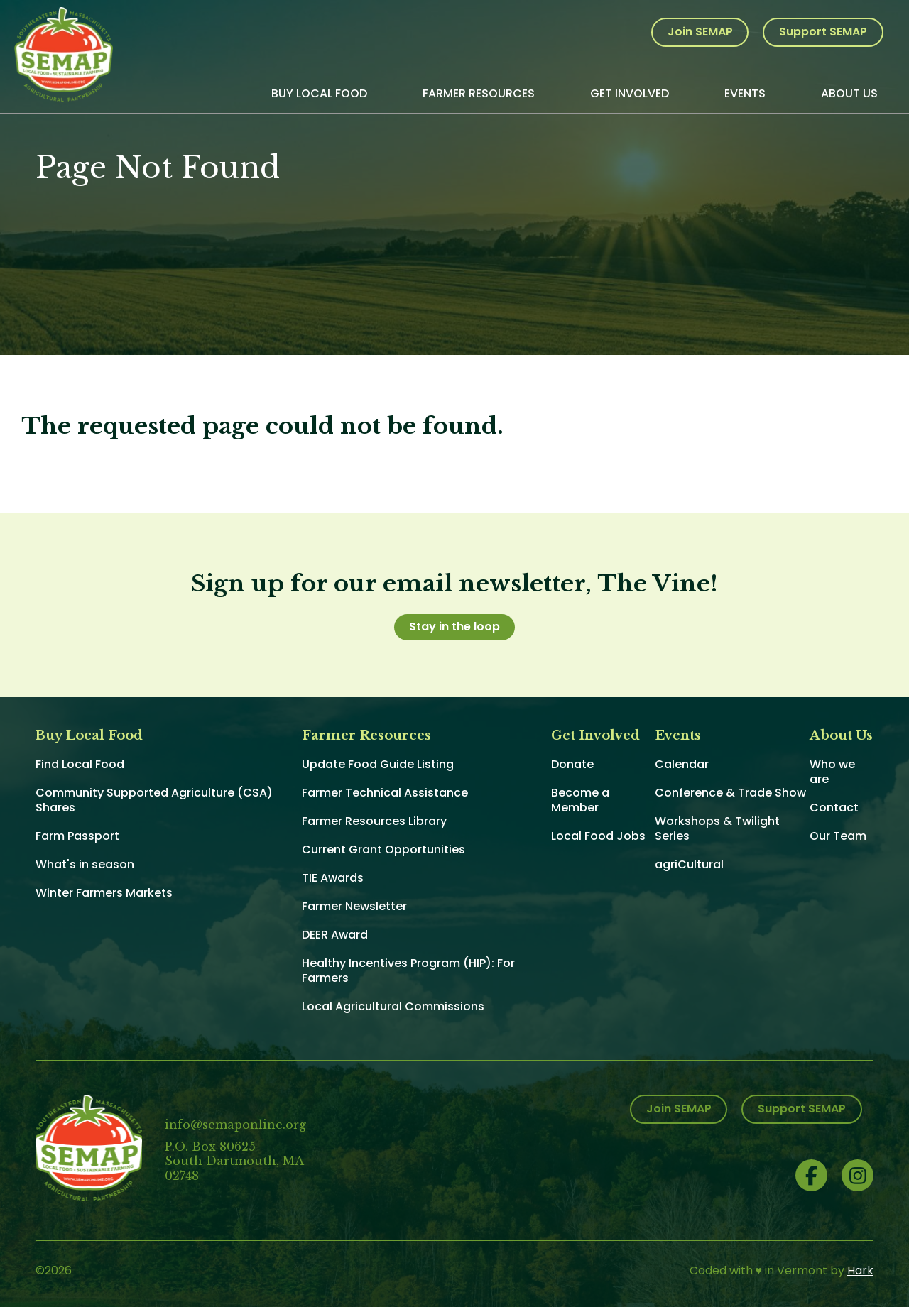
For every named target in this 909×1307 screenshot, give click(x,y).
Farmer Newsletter (354, 906)
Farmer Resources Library (374, 821)
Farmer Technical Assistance (385, 792)
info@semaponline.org (235, 1124)
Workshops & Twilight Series (717, 828)
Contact (834, 807)
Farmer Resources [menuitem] (479, 93)
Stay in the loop (454, 626)
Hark (860, 1270)
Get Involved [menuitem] (629, 93)
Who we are (832, 771)
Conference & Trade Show (730, 792)
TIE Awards (333, 878)
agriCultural (689, 864)
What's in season (85, 864)
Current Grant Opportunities (383, 849)
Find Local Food (80, 764)
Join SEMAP (700, 31)
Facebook (811, 1175)
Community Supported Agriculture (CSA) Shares (154, 800)
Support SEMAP (823, 31)
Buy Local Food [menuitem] (319, 93)
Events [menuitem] (745, 93)
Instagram (857, 1175)
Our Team (838, 836)
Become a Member (580, 800)
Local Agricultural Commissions (393, 1006)
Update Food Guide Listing (378, 764)
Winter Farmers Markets (104, 893)
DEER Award (335, 934)
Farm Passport (77, 836)
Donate (572, 764)
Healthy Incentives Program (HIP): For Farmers (408, 970)
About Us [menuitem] (849, 93)
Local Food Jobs (598, 836)
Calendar (682, 764)
